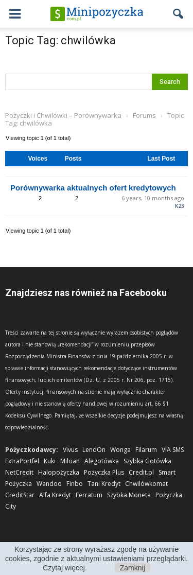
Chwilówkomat (146, 483)
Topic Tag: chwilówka (60, 40)
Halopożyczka (58, 472)
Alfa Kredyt (55, 495)
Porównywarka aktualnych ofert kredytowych (93, 187)
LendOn (94, 449)
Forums (144, 115)
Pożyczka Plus (104, 472)
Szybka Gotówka (147, 461)
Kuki (50, 461)
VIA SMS (173, 449)
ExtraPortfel (22, 461)
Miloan (70, 461)
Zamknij (132, 568)
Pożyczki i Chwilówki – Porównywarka (63, 115)
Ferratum (89, 495)
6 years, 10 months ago (152, 198)
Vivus (70, 449)
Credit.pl (141, 472)
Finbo (74, 483)
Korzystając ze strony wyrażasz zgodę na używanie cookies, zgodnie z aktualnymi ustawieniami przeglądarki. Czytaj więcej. (96, 558)
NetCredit (19, 472)
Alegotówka (101, 461)
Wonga (120, 449)
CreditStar (19, 495)
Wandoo (49, 483)
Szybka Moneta (129, 495)
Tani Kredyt (103, 483)
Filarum (146, 449)
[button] (178, 14)
